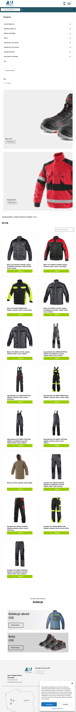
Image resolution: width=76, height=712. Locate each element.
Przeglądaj (10, 142)
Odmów (65, 704)
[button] (72, 683)
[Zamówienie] (64, 230)
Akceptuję (49, 704)
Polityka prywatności (57, 708)
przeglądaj (15, 625)
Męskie (9, 83)
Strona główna (7, 217)
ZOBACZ (20, 271)
